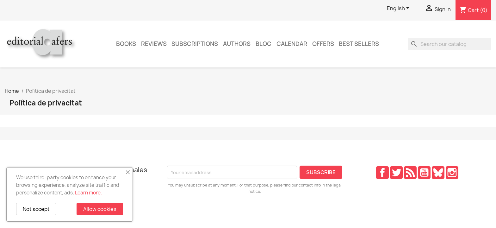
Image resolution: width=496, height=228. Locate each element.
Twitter (396, 172)
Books (126, 44)
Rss (410, 172)
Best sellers (359, 44)
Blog (263, 44)
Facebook (382, 172)
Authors (237, 44)
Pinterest (438, 172)
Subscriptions (194, 44)
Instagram (452, 172)
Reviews (154, 44)
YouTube (424, 172)
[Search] (449, 44)
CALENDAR (291, 44)
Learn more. (88, 192)
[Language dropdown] (399, 8)
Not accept (36, 209)
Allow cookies (99, 209)
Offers (323, 44)
